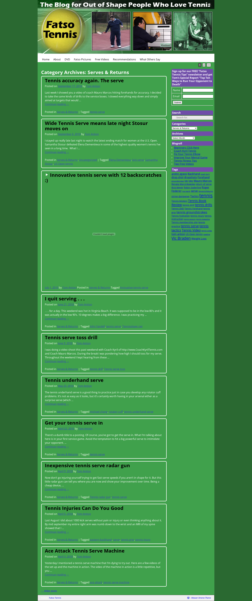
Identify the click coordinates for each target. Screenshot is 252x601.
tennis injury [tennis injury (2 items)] (197, 215)
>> (208, 64)
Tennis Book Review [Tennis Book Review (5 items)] (188, 202)
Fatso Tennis (55, 597)
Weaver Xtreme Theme (201, 597)
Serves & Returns (67, 112)
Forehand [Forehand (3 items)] (204, 177)
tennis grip (127, 539)
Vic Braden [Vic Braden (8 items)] (181, 238)
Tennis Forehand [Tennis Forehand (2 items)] (193, 208)
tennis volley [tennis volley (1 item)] (206, 231)
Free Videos (102, 59)
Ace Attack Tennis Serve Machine (85, 550)
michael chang (99, 411)
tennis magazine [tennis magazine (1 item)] (203, 219)
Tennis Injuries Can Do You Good (84, 508)
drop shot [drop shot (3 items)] (177, 177)
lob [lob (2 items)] (186, 180)
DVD (67, 59)
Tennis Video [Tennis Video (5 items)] (191, 230)
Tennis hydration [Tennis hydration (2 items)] (180, 215)
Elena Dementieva (120, 160)
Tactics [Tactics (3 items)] (194, 196)
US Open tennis (63, 164)
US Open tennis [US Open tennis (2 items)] (194, 234)
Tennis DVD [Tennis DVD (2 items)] (177, 208)
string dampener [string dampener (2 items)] (180, 196)
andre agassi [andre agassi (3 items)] (179, 174)
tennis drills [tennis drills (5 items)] (203, 204)
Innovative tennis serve (134, 287)
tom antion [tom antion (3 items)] (178, 234)
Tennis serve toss (114, 369)
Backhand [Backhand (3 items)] (194, 174)
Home (46, 59)
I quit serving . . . (65, 298)
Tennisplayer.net (132, 326)
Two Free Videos (184, 164)
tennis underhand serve (138, 411)
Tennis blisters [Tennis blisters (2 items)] (179, 201)
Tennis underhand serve (74, 380)
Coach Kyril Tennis (185, 151)
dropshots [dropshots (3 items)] (190, 177)
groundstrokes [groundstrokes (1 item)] (177, 181)
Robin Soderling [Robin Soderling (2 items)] (192, 187)
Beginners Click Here (186, 147)
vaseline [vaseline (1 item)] (206, 234)
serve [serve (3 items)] (194, 191)
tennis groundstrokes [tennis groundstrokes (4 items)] (191, 212)
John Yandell (97, 326)
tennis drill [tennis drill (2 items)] (188, 205)
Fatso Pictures (82, 59)
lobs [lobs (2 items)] (191, 180)
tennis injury (142, 539)
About (57, 59)
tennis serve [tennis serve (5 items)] (190, 226)
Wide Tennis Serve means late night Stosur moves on (96, 126)
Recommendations (124, 59)
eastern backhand (101, 539)
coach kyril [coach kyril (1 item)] (205, 174)
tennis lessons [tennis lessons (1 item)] (190, 219)
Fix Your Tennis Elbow (187, 154)
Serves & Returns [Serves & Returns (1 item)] (205, 191)
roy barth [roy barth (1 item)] (186, 191)
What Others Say (150, 59)
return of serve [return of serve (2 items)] (204, 184)
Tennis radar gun (100, 497)
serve (116, 539)
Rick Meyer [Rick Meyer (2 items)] (177, 187)
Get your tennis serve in (74, 422)
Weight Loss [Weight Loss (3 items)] (199, 238)
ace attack (96, 582)
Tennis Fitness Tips (185, 160)
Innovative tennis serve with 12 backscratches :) (103, 178)
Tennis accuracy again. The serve (84, 80)
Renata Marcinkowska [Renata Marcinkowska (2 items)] (183, 184)
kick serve (138, 160)
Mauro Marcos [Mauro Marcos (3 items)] (203, 181)
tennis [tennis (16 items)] (206, 195)
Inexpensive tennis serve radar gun (87, 465)
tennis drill (96, 369)
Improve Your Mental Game (190, 157)
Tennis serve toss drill (71, 337)
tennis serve (97, 112)
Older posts (49, 590)
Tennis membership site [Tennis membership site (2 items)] (184, 222)
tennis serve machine (116, 582)
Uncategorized (88, 160)
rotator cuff (116, 411)
